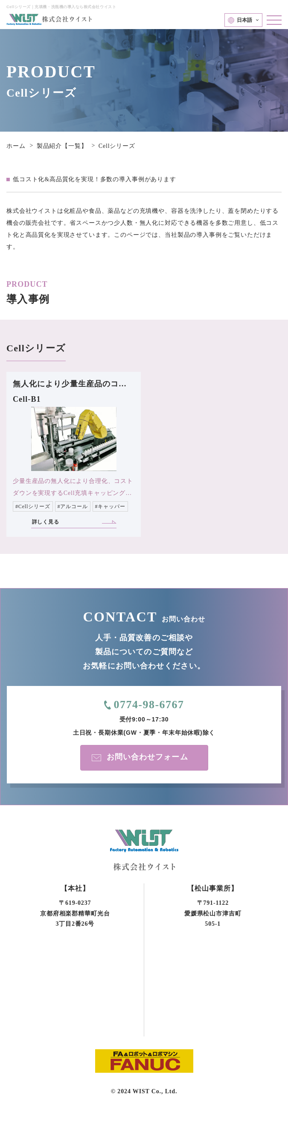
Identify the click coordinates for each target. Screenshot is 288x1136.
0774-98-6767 (148, 705)
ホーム (16, 146)
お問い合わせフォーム (147, 757)
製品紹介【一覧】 (62, 146)
